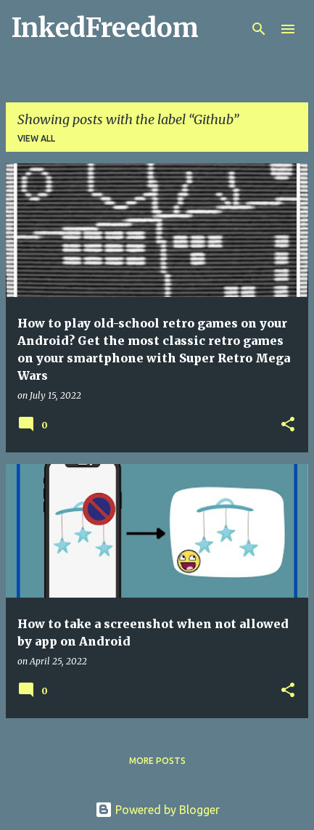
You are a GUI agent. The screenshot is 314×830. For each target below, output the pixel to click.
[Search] (259, 29)
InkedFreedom (105, 28)
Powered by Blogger (157, 809)
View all (36, 138)
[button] (288, 425)
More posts (157, 760)
